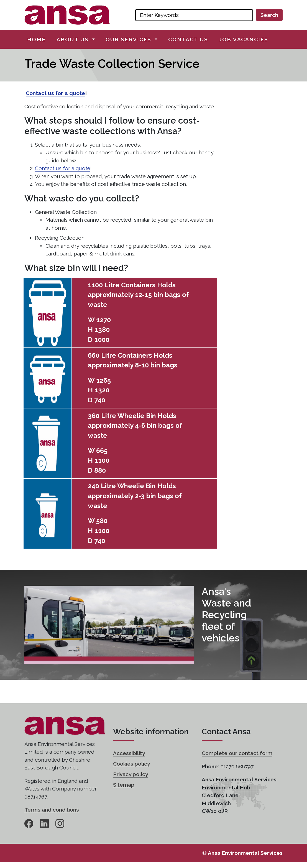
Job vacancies (243, 39)
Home (36, 39)
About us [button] (74, 39)
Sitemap (123, 785)
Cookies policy (131, 764)
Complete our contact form (237, 753)
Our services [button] (129, 39)
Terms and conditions (51, 810)
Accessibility (129, 753)
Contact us (188, 39)
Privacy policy (130, 774)
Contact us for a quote (55, 93)
